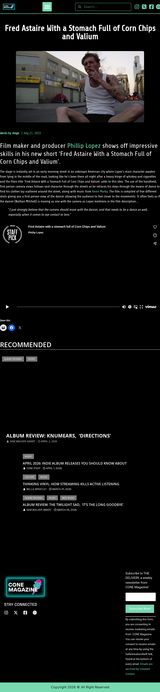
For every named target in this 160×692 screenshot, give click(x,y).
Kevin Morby (100, 191)
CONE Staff (33, 468)
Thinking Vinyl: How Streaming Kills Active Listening (71, 484)
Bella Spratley (36, 489)
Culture (29, 477)
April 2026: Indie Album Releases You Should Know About (75, 463)
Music (31, 358)
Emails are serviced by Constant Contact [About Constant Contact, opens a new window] (138, 668)
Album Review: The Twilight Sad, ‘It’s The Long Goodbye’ (73, 505)
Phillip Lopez (84, 146)
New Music (68, 497)
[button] (47, 6)
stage (15, 133)
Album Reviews (13, 358)
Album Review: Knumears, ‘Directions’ (60, 435)
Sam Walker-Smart (22, 441)
